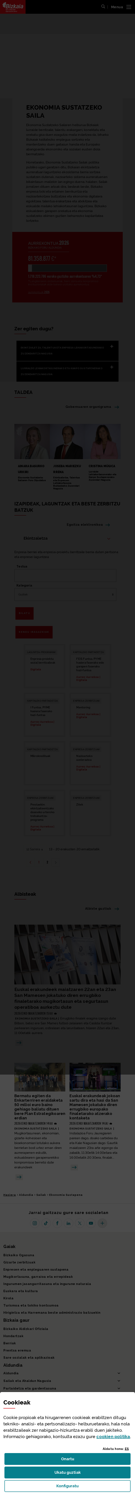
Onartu (72, 1460)
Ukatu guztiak (69, 1473)
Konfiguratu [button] (90, 1487)
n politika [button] (113, 1436)
